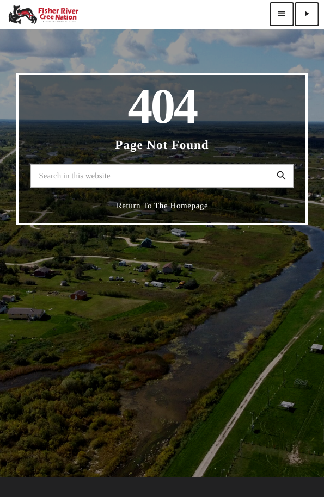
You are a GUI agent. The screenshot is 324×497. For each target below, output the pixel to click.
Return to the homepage (163, 206)
